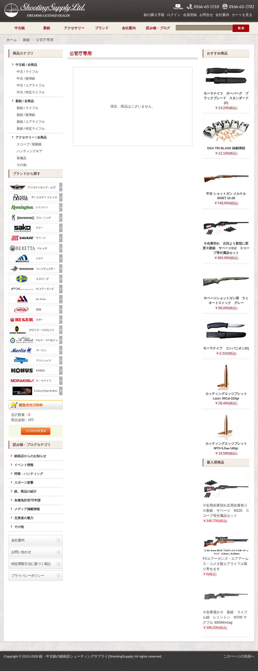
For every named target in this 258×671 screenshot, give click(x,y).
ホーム (11, 40)
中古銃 (19, 28)
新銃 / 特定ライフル (31, 128)
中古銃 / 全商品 (26, 65)
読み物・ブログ (158, 28)
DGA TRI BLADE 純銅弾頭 (226, 148)
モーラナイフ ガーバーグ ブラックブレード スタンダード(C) (226, 98)
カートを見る (242, 15)
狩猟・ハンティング (28, 474)
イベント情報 (23, 465)
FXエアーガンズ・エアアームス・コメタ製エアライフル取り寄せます (225, 564)
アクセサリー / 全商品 (31, 137)
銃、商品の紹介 (25, 491)
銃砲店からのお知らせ (30, 456)
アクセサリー (74, 28)
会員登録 (190, 15)
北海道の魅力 (23, 518)
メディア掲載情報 (27, 509)
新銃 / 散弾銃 (26, 115)
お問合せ (206, 15)
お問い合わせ (21, 552)
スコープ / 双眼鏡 (29, 144)
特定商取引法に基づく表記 (31, 564)
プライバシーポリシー (27, 575)
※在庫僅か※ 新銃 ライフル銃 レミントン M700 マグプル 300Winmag (225, 617)
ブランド (102, 28)
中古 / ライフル (28, 71)
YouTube (178, 6)
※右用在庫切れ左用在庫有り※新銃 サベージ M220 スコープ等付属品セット (226, 510)
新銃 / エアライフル (31, 121)
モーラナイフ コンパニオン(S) (226, 348)
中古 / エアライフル (31, 85)
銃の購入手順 (154, 15)
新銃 (46, 28)
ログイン (174, 15)
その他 (21, 165)
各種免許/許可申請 (27, 500)
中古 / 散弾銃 (26, 78)
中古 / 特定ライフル (31, 92)
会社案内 (222, 15)
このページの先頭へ (238, 656)
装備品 (21, 158)
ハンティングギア (29, 151)
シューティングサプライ (45, 9)
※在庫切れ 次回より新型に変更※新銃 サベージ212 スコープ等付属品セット (226, 248)
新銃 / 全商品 (24, 101)
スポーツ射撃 (23, 482)
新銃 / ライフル (28, 108)
